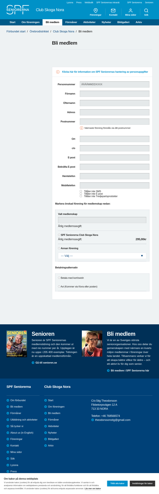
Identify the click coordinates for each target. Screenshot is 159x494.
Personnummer (66, 84)
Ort (73, 139)
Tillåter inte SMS (92, 191)
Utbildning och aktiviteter (23, 419)
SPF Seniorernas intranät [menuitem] (107, 2)
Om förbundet (18, 400)
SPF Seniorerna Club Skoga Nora (79, 235)
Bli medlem (52, 22)
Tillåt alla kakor (117, 483)
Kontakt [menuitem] (113, 12)
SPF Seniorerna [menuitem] (134, 2)
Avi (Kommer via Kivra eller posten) (79, 286)
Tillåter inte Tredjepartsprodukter (101, 196)
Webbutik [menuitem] (89, 2)
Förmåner (71, 22)
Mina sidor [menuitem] (130, 12)
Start (12, 22)
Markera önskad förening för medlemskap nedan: (82, 203)
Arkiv (139, 22)
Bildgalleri (123, 22)
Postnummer (68, 121)
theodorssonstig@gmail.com (112, 419)
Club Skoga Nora (63, 31)
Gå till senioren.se (46, 362)
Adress (71, 112)
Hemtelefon (68, 176)
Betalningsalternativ (66, 267)
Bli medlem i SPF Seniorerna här (130, 370)
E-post (71, 157)
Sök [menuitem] (146, 12)
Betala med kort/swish (72, 278)
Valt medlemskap (67, 214)
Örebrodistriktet (39, 31)
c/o (73, 148)
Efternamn (69, 103)
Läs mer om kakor (93, 488)
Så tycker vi (16, 426)
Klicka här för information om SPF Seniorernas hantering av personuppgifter (105, 72)
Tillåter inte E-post (93, 193)
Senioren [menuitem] (149, 2)
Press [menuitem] (79, 2)
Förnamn (70, 93)
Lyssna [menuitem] (70, 2)
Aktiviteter (89, 22)
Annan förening (69, 248)
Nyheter (106, 22)
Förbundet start (16, 31)
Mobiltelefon (68, 185)
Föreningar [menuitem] (95, 12)
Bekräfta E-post (66, 166)
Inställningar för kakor (142, 483)
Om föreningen (31, 22)
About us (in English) (21, 432)
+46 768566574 (110, 415)
